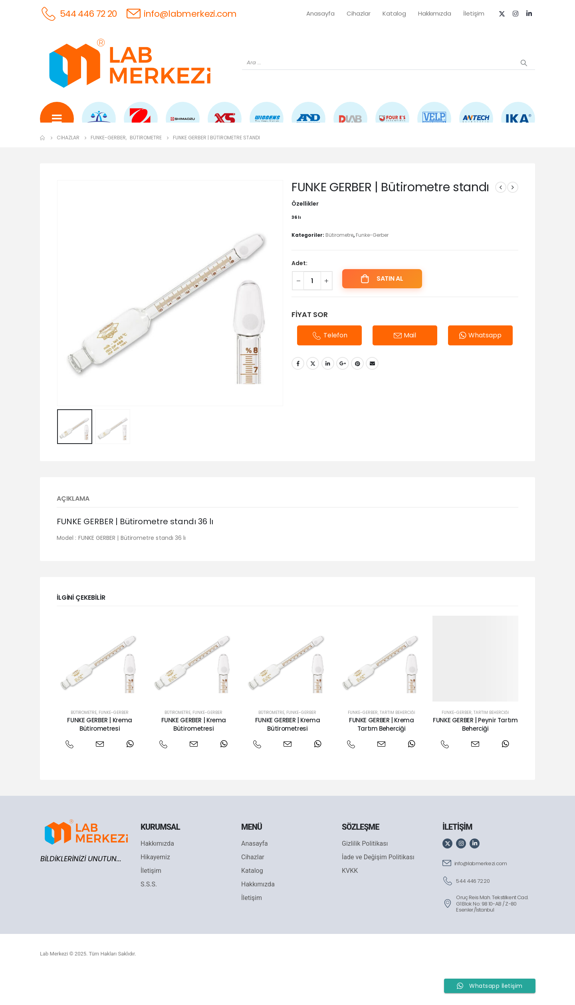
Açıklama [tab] (73, 528)
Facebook (297, 394)
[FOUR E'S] (392, 124)
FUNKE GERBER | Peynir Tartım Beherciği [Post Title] (475, 755)
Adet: (299, 294)
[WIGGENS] (267, 124)
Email (372, 394)
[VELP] (434, 124)
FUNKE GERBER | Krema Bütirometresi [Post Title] (99, 755)
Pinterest (357, 394)
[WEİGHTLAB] (99, 124)
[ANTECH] (476, 124)
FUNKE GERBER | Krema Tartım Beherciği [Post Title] (381, 755)
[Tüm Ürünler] (57, 124)
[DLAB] (350, 124)
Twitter (312, 394)
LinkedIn (327, 394)
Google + (342, 394)
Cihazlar (359, 13)
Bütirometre (339, 265)
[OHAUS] (141, 124)
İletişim (473, 13)
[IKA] (518, 124)
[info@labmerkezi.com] (182, 13)
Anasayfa (320, 13)
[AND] (308, 124)
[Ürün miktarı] (312, 311)
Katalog (394, 13)
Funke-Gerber (372, 265)
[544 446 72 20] (78, 13)
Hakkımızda (434, 13)
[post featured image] (100, 689)
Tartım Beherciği (397, 743)
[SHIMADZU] (183, 124)
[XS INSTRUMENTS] (225, 124)
